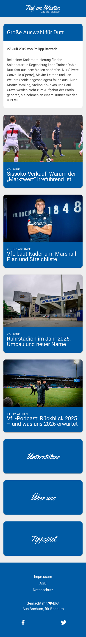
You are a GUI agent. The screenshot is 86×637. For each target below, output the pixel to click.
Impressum (43, 576)
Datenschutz (43, 590)
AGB (43, 583)
